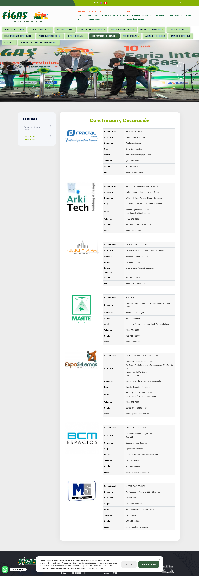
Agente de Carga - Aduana (32, 128)
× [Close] (159, 559)
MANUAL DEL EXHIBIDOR (155, 36)
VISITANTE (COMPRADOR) (150, 29)
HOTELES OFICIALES (75, 36)
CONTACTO (9, 42)
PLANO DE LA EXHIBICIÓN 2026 (92, 29)
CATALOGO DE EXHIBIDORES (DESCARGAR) (38, 42)
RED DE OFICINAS (130, 36)
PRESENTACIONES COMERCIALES (17, 36)
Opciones (129, 564)
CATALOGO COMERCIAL (180, 36)
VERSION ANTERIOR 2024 (49, 36)
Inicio (96, 2)
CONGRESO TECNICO (177, 29)
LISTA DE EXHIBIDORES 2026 (122, 29)
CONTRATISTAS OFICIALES (103, 36)
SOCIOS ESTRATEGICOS (39, 29)
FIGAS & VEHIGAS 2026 (14, 29)
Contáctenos (18, 569)
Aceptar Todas (149, 564)
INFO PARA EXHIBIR (64, 29)
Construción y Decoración (30, 138)
